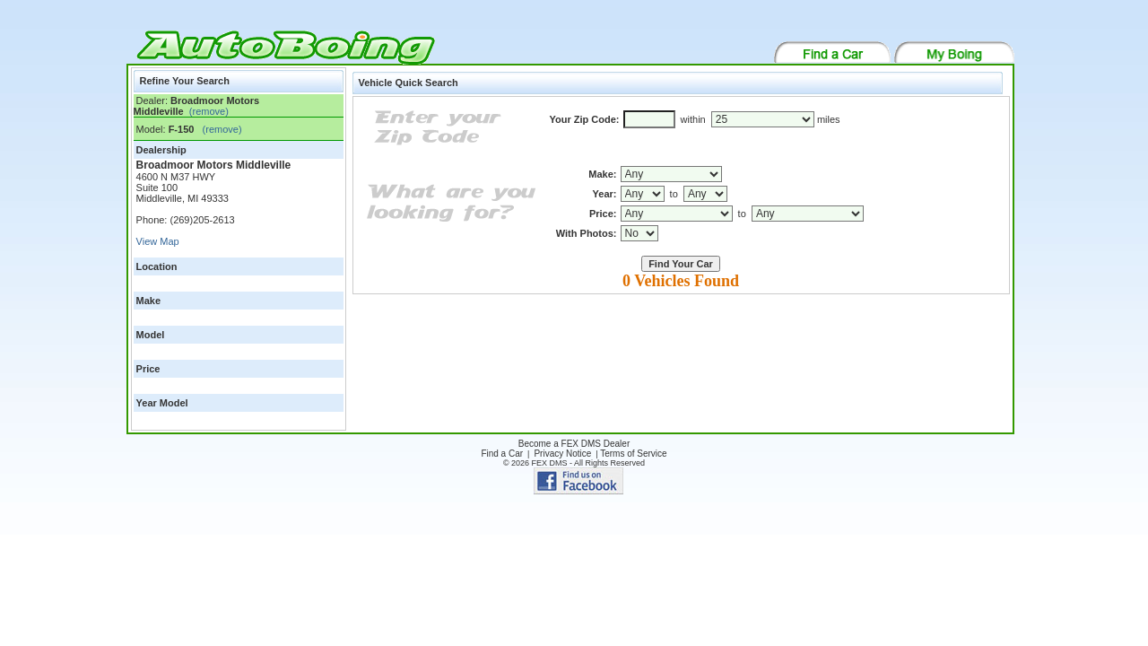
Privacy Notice (562, 453)
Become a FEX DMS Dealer (574, 444)
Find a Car (502, 453)
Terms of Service (633, 453)
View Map (157, 241)
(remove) (206, 111)
